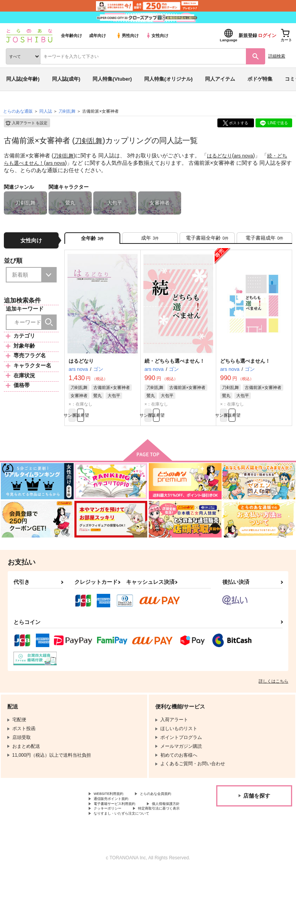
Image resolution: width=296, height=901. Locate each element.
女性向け (157, 35)
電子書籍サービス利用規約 (121, 822)
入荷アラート (26, 123)
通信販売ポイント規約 (117, 816)
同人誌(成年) (66, 79)
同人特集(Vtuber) (112, 79)
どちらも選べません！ (245, 366)
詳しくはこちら (273, 690)
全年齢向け (71, 35)
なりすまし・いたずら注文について (131, 842)
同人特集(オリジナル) (168, 79)
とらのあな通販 (18, 111)
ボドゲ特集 (259, 79)
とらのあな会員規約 (114, 809)
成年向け (97, 35)
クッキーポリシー (165, 829)
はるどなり (222, 155)
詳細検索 (276, 56)
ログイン (267, 35)
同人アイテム (220, 79)
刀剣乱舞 (90, 140)
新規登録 (248, 35)
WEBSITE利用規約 (113, 803)
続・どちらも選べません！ (175, 366)
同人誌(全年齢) (23, 79)
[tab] (150, 240)
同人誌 (45, 111)
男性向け (127, 35)
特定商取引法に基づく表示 (121, 835)
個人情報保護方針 (112, 829)
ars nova (247, 155)
